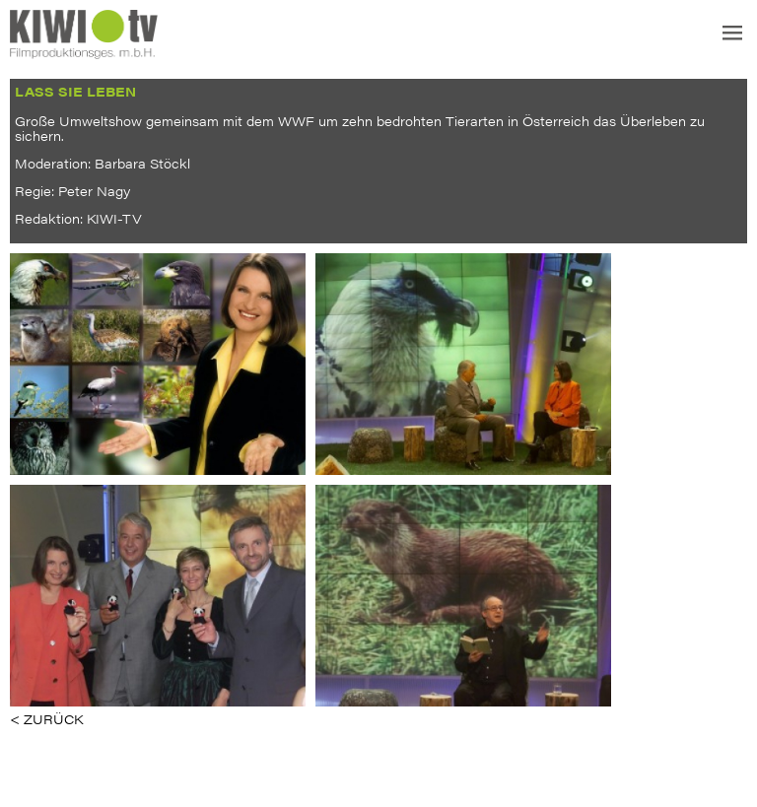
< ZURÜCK (46, 718)
